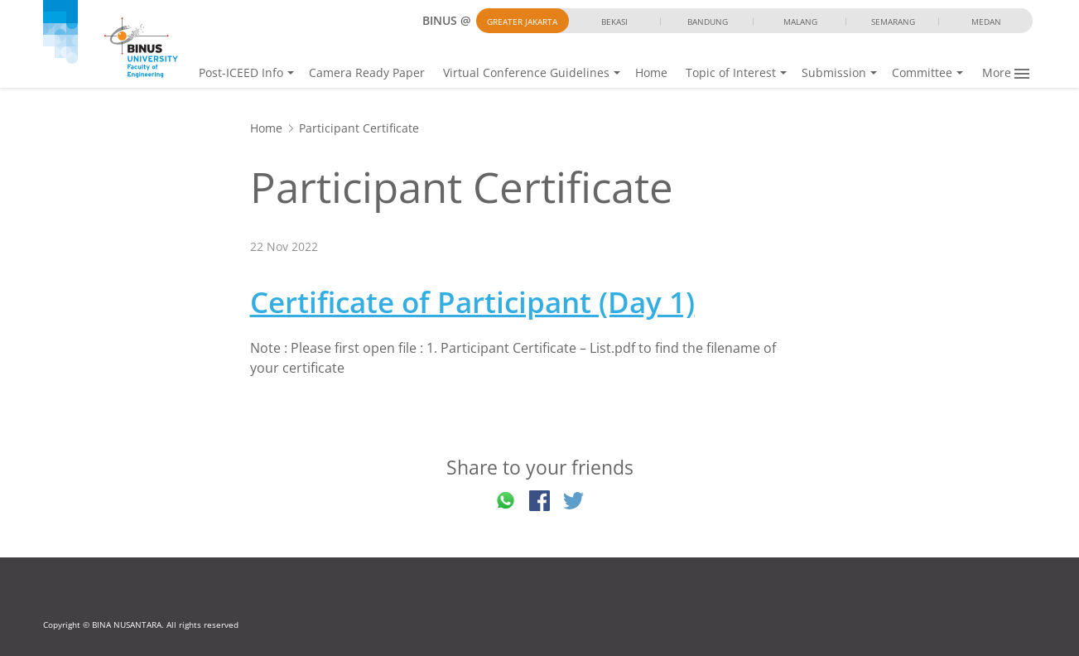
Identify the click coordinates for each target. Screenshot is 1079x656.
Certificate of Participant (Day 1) (472, 301)
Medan (986, 21)
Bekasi (614, 21)
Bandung (707, 21)
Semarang (893, 21)
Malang (800, 21)
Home (651, 72)
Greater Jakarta (522, 21)
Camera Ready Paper (367, 72)
